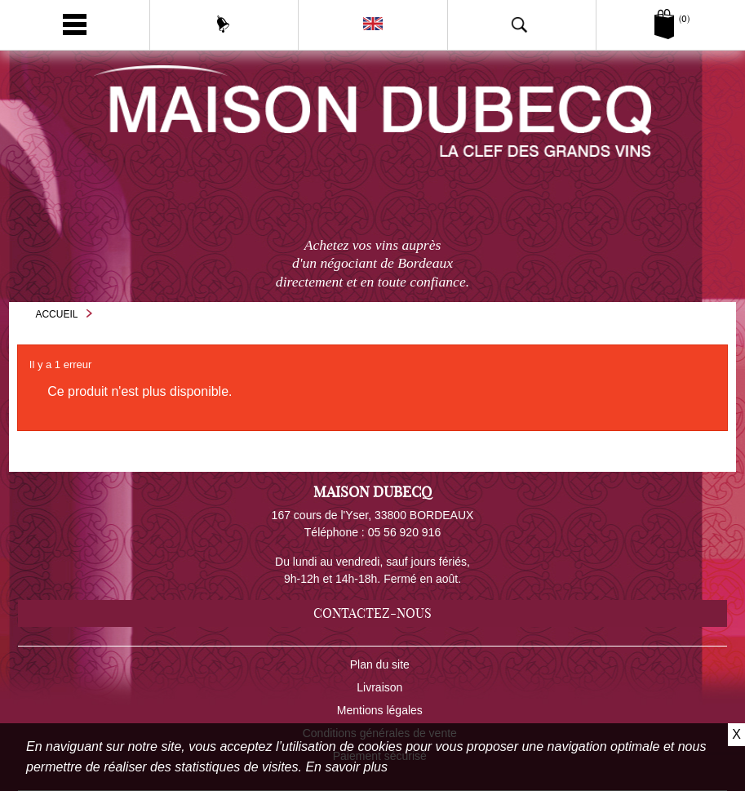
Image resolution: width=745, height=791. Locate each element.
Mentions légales (380, 710)
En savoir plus (346, 767)
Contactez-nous (372, 613)
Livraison (379, 687)
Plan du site (380, 664)
